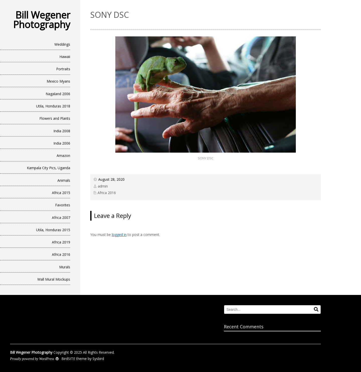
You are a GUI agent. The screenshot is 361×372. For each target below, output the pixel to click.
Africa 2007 (61, 217)
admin (103, 186)
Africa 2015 (61, 192)
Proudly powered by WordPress (32, 359)
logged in (119, 234)
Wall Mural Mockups (53, 279)
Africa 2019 (61, 242)
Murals (64, 267)
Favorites (62, 205)
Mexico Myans (58, 81)
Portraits (63, 69)
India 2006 (61, 143)
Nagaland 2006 (58, 93)
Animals (63, 180)
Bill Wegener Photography (41, 19)
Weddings (62, 44)
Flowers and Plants (54, 118)
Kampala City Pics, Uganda (48, 167)
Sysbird (98, 358)
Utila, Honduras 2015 (53, 229)
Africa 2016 (61, 254)
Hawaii (64, 56)
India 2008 (61, 131)
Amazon (63, 155)
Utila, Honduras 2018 (53, 106)
